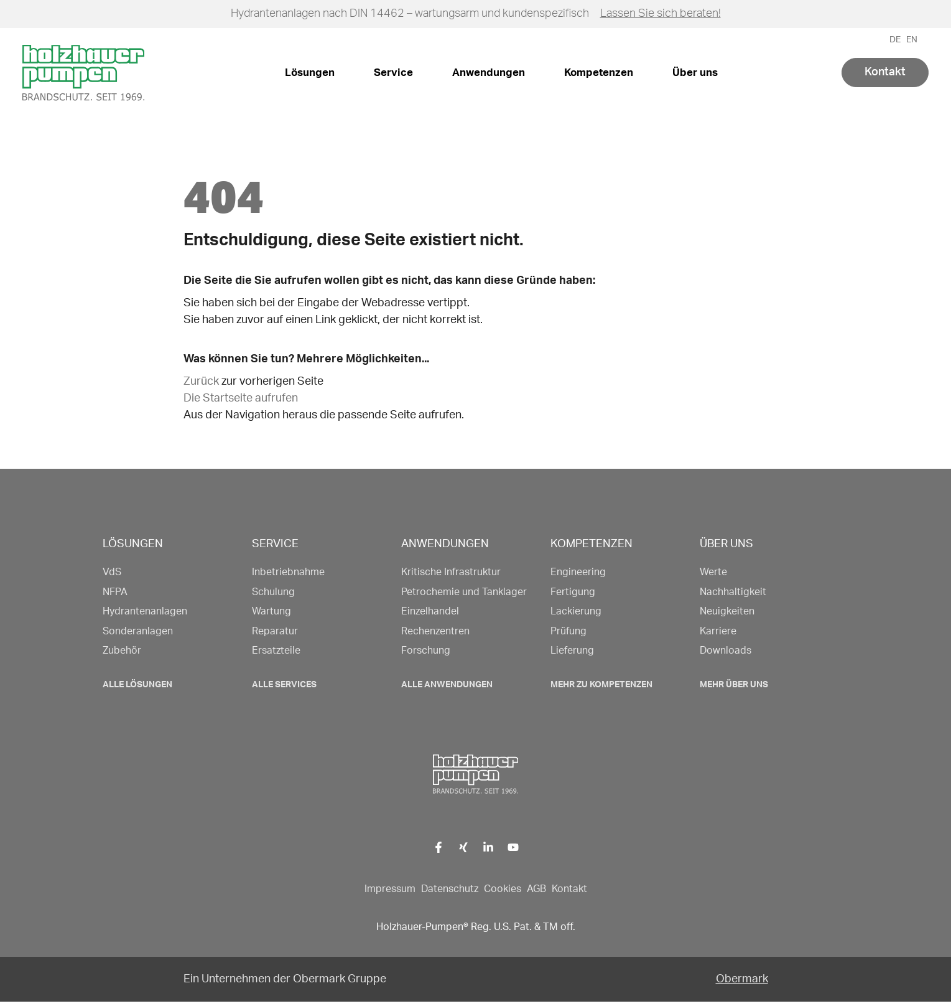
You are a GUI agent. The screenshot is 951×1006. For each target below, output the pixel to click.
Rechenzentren (435, 631)
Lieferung (572, 651)
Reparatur (275, 631)
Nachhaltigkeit (733, 592)
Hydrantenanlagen (145, 611)
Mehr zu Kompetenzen (601, 684)
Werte (713, 572)
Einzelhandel (430, 611)
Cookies (502, 889)
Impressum (389, 889)
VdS (112, 572)
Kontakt (885, 72)
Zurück (201, 381)
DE (895, 39)
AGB (536, 889)
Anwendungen (488, 72)
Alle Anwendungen (447, 684)
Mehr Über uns (734, 684)
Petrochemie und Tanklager (464, 592)
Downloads (725, 651)
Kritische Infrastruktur (451, 572)
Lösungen (310, 72)
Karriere (718, 631)
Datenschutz (449, 889)
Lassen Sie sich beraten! (660, 13)
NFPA (115, 592)
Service (393, 72)
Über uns (695, 72)
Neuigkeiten (727, 611)
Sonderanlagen (138, 631)
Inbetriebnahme (288, 572)
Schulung (273, 592)
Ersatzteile (276, 651)
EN (911, 39)
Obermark (742, 979)
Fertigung (572, 592)
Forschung (425, 651)
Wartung (271, 611)
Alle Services (284, 684)
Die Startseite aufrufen (240, 398)
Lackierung (575, 611)
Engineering (578, 572)
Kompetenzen (598, 72)
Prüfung (568, 631)
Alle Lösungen (137, 684)
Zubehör (122, 651)
